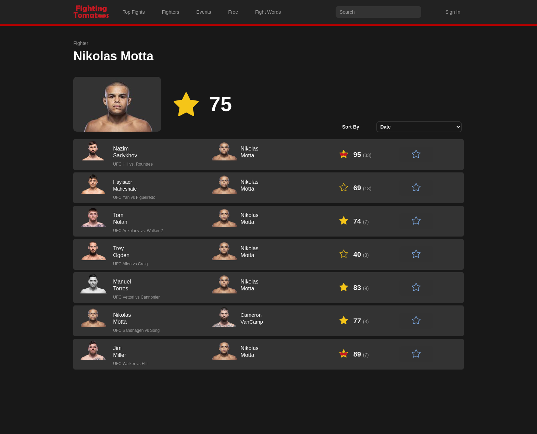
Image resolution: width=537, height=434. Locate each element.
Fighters (170, 12)
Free (233, 12)
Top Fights (134, 12)
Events (203, 12)
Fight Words (268, 12)
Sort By (350, 127)
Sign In (452, 12)
